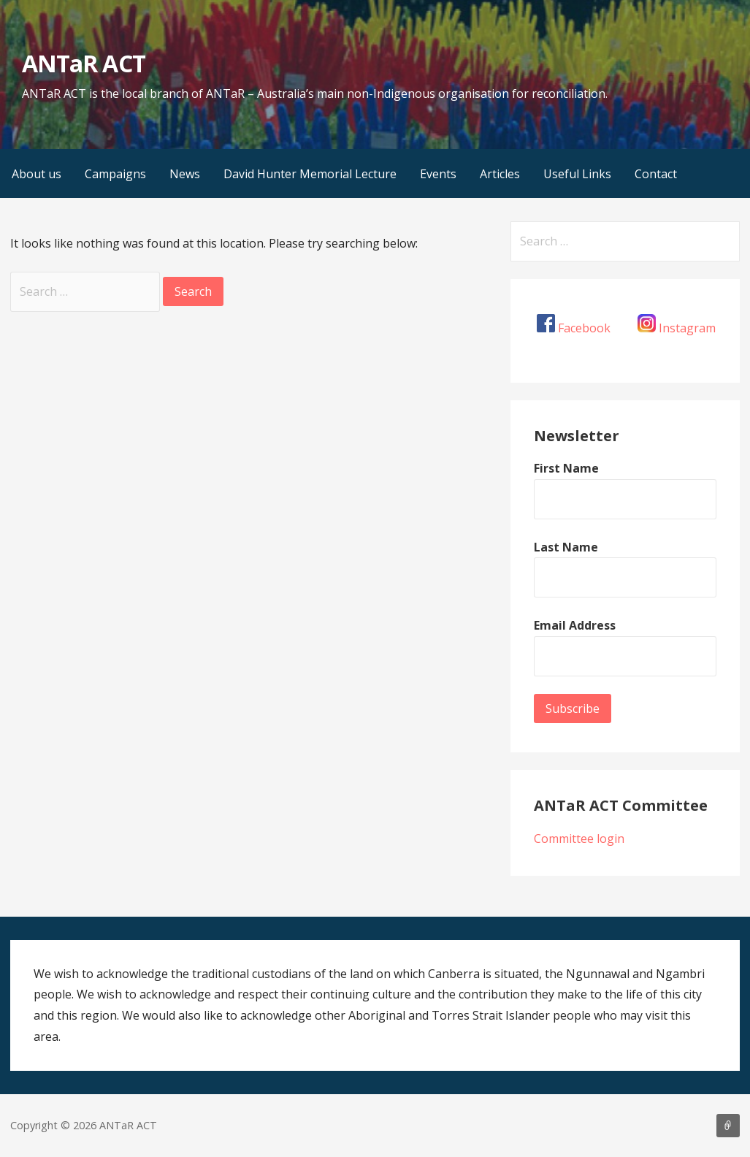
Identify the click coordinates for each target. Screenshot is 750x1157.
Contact (656, 174)
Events (438, 174)
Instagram (687, 328)
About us (36, 174)
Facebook (584, 328)
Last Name (566, 547)
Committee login (579, 838)
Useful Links (577, 174)
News (184, 174)
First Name (566, 468)
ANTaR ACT (83, 63)
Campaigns (115, 174)
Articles (500, 174)
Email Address (575, 625)
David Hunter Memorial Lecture (310, 174)
